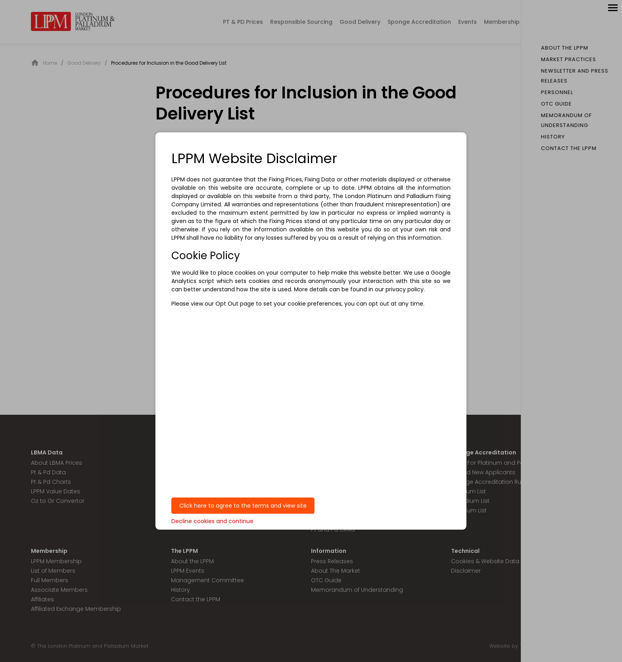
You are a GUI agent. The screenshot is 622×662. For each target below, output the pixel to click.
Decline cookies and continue (212, 521)
